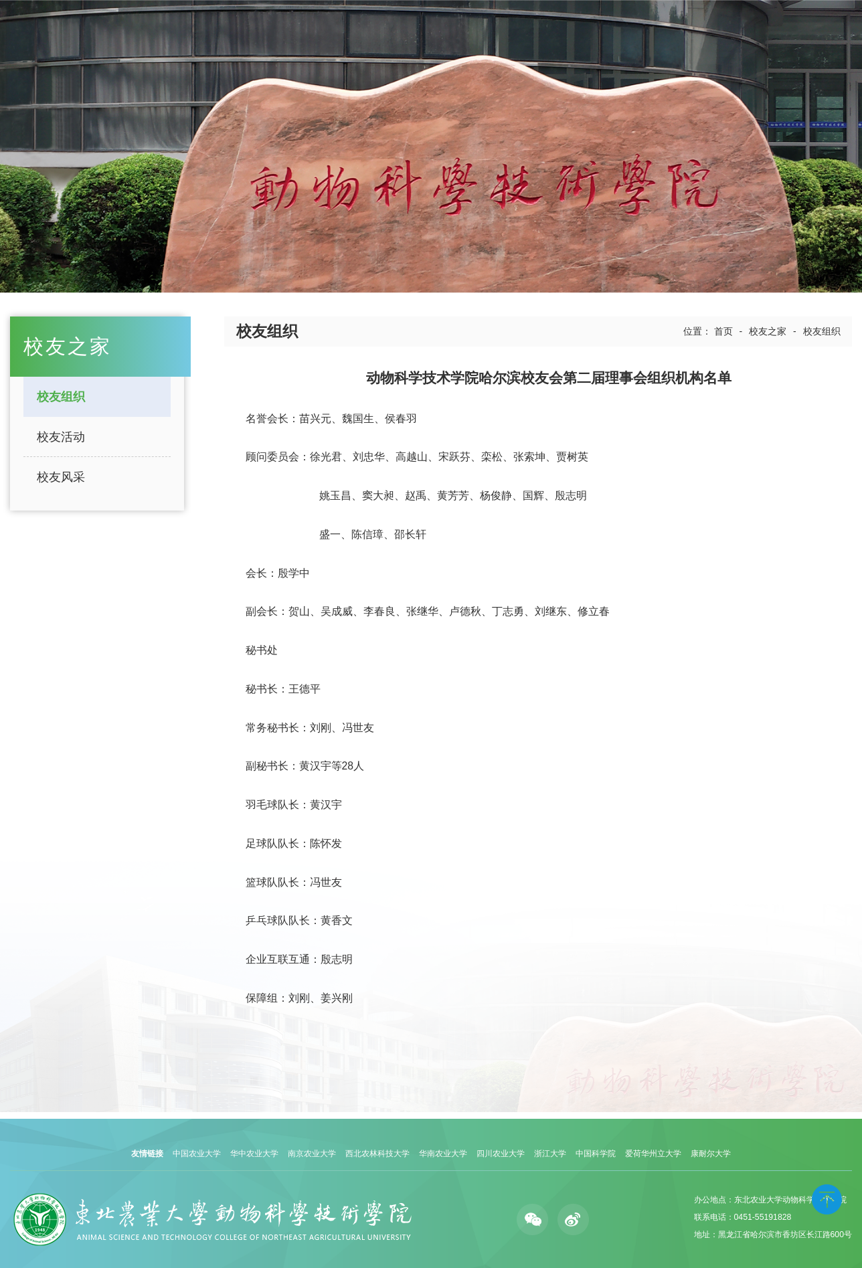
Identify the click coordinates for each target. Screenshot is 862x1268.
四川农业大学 (501, 1153)
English (819, 34)
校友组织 (61, 396)
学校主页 (778, 34)
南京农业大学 (312, 1153)
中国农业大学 (197, 1153)
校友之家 (767, 331)
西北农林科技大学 (377, 1153)
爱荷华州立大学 (653, 1153)
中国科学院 (596, 1153)
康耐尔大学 (711, 1153)
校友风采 (61, 477)
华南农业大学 (443, 1153)
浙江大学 (550, 1153)
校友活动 (61, 437)
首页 (723, 331)
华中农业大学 (254, 1153)
